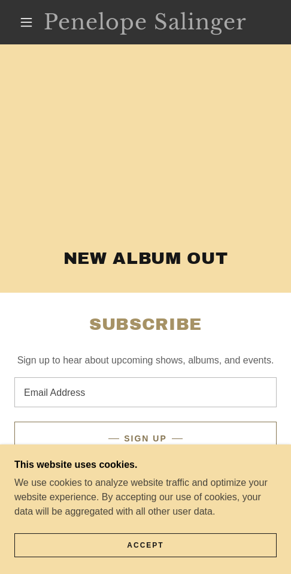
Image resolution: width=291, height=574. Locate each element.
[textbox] (145, 392)
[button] (27, 22)
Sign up (145, 438)
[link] (145, 22)
